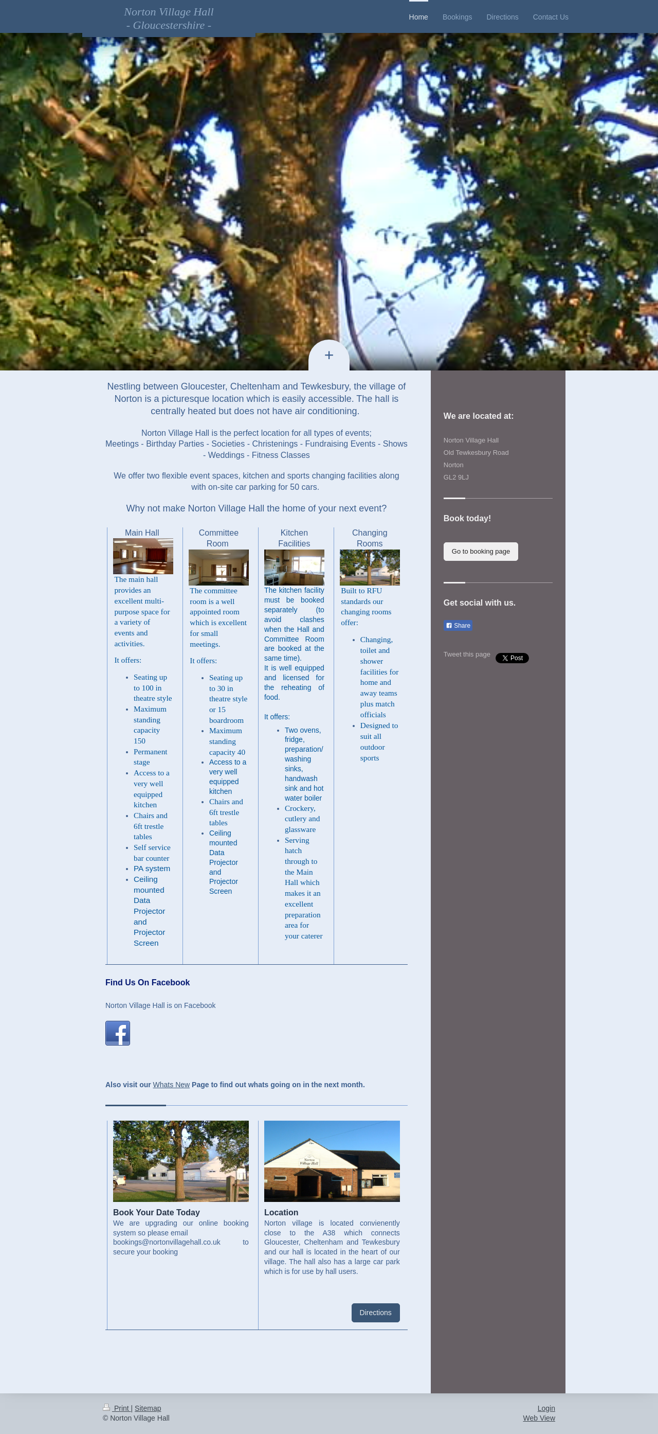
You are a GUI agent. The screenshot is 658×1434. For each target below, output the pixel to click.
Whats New (171, 1085)
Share (458, 625)
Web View (539, 1418)
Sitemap (148, 1408)
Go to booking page (481, 551)
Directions (376, 1312)
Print (117, 1408)
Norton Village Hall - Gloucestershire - (168, 18)
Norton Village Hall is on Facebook (160, 1005)
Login (546, 1408)
